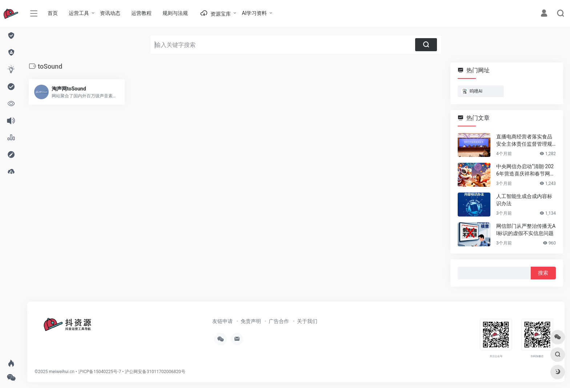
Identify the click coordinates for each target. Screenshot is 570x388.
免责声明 (251, 321)
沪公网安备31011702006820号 (155, 371)
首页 (53, 13)
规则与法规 (175, 13)
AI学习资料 (254, 13)
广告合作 (279, 321)
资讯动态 (110, 13)
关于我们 (307, 321)
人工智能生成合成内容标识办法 (524, 199)
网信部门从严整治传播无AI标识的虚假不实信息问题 (525, 229)
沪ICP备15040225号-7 (99, 371)
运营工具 (79, 13)
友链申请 (222, 321)
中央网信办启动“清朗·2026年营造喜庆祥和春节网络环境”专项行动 (525, 170)
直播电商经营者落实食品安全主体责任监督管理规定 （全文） (524, 140)
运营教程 (141, 13)
